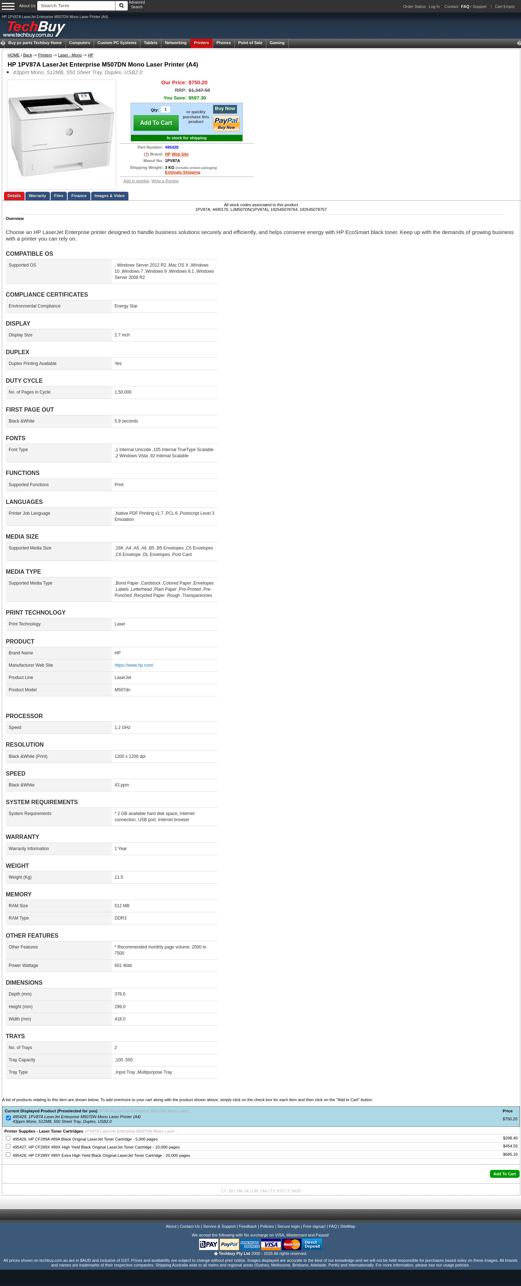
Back (27, 55)
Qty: (155, 110)
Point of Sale (250, 43)
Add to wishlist (136, 181)
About (171, 1226)
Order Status (414, 6)
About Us (27, 6)
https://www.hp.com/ (134, 665)
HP (91, 55)
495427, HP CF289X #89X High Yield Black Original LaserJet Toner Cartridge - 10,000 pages (96, 1147)
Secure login (288, 1226)
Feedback (248, 1226)
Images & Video (110, 196)
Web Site (180, 154)
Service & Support (219, 1226)
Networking (176, 43)
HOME (14, 55)
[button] (505, 1174)
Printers (201, 43)
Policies (267, 1226)
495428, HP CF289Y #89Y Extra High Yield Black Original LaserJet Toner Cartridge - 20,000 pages (101, 1155)
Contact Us (190, 1226)
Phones (223, 43)
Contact (451, 6)
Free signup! (314, 1226)
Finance (78, 196)
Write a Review (165, 181)
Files (59, 196)
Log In (434, 6)
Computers (79, 43)
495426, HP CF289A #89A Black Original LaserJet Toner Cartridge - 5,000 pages (85, 1139)
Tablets (151, 43)
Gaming (277, 43)
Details (14, 196)
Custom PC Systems (117, 43)
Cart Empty (505, 6)
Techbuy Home (35, 43)
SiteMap (347, 1226)
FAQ (333, 1226)
